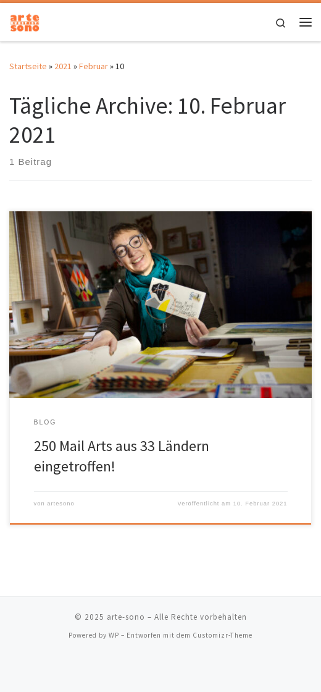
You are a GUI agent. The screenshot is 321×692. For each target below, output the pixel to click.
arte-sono (126, 617)
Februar (93, 66)
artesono (60, 503)
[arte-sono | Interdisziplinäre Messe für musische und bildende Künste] (24, 20)
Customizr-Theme (222, 635)
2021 (63, 66)
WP (114, 635)
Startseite (28, 66)
